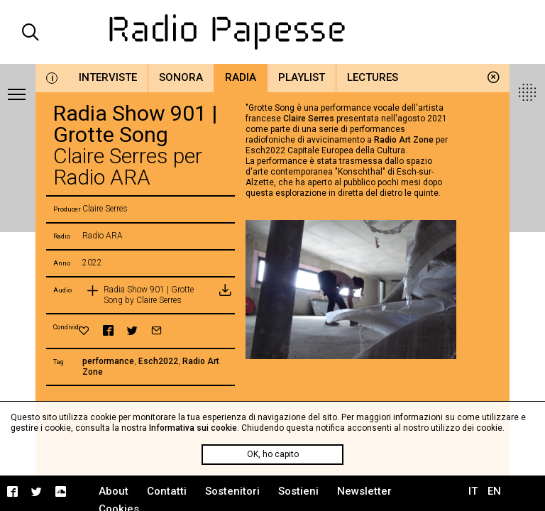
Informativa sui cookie (193, 428)
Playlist (301, 77)
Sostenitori (232, 491)
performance (108, 361)
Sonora (181, 77)
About (113, 491)
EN (494, 491)
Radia (240, 77)
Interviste (108, 77)
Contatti (167, 491)
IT (473, 491)
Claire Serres (308, 118)
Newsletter (364, 491)
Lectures (372, 77)
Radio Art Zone (404, 140)
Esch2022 (158, 361)
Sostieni (298, 491)
